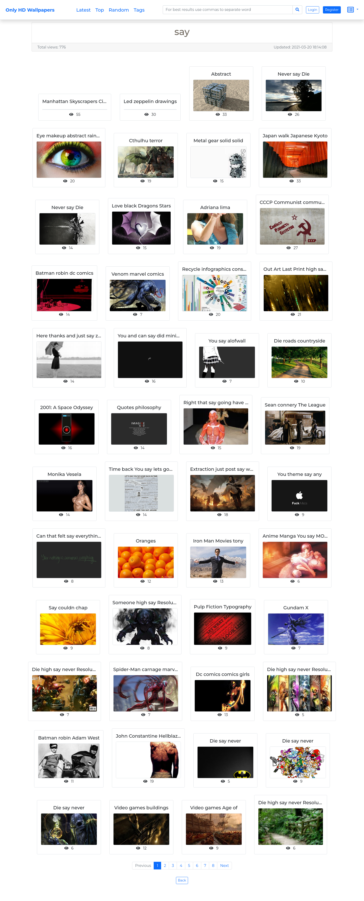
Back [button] (182, 885)
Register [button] (331, 10)
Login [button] (312, 10)
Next (224, 870)
